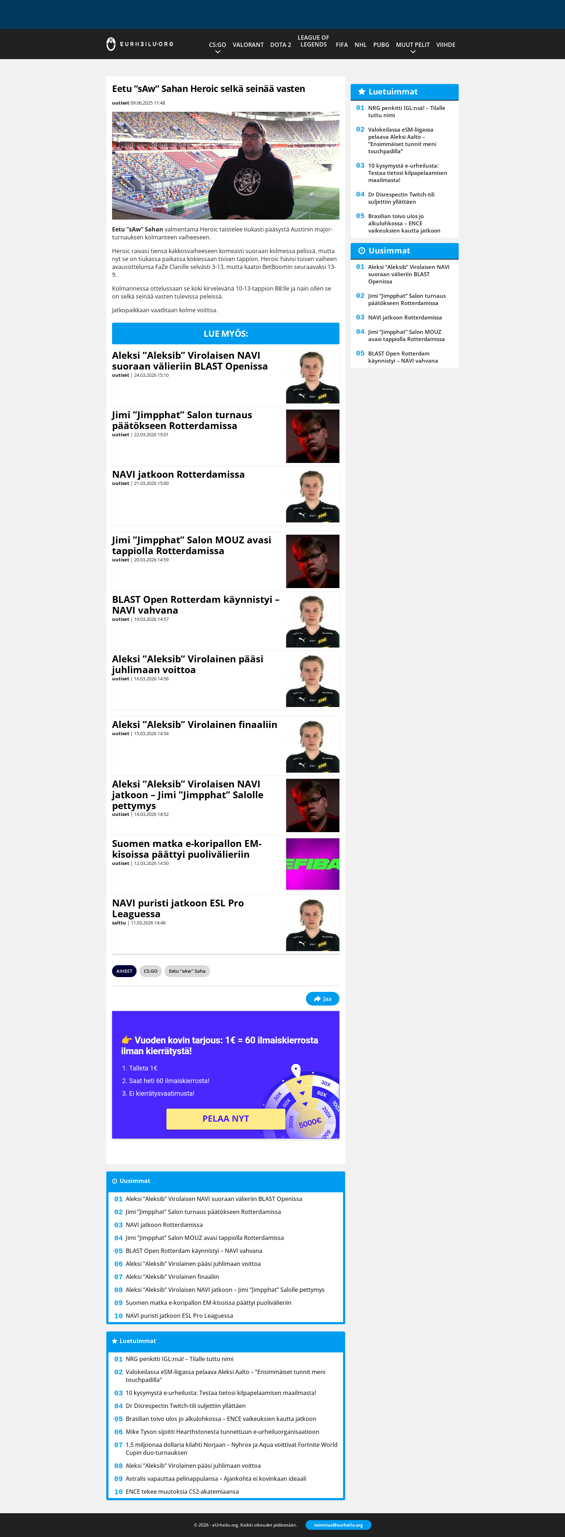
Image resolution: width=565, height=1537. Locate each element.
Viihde (445, 45)
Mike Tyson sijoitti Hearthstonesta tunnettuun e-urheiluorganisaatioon (222, 1432)
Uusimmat (135, 1181)
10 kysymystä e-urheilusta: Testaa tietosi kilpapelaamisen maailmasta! (221, 1393)
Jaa (323, 999)
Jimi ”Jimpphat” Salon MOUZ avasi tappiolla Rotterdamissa (191, 545)
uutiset (120, 103)
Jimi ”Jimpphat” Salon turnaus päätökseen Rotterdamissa (182, 420)
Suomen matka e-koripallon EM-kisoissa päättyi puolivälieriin (187, 849)
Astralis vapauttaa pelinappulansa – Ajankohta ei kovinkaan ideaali (216, 1479)
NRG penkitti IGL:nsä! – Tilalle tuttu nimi (179, 1359)
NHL (361, 45)
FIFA (342, 45)
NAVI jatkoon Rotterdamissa (178, 474)
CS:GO (217, 45)
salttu (119, 922)
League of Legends (313, 41)
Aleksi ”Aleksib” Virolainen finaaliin (194, 724)
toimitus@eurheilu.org (338, 1525)
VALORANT (248, 45)
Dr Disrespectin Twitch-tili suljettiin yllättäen (186, 1406)
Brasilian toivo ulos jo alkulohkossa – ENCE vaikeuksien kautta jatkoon (221, 1419)
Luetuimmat (138, 1341)
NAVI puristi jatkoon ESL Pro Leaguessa (178, 908)
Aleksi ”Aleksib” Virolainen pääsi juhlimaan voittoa (187, 664)
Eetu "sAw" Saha (187, 971)
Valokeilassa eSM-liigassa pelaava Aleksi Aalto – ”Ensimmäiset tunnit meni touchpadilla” (225, 1376)
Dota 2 (280, 45)
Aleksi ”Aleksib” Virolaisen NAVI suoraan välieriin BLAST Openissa (190, 360)
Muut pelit (413, 45)
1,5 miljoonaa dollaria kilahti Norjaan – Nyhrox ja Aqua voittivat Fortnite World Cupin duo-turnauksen (232, 1449)
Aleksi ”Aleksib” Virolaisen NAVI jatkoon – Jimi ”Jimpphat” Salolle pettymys (187, 794)
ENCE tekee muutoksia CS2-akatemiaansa (182, 1492)
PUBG (381, 45)
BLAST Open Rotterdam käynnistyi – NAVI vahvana (196, 605)
